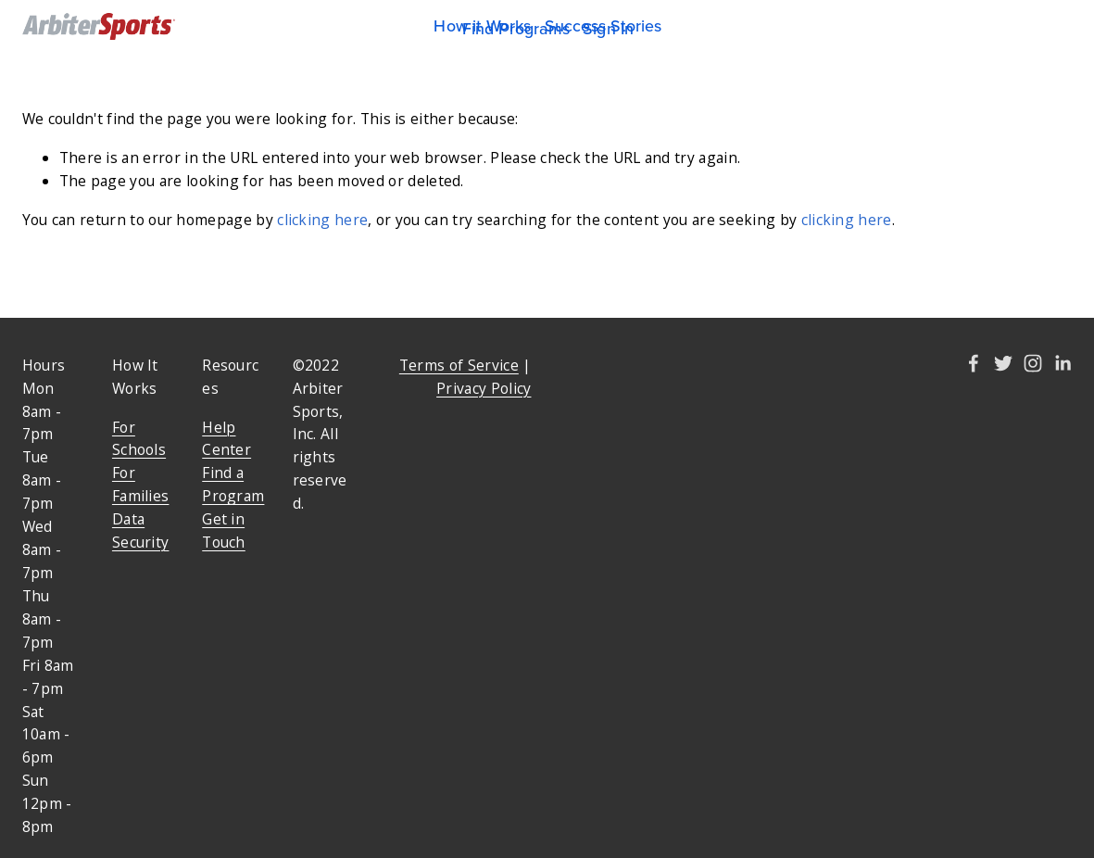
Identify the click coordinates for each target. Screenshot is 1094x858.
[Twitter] (1003, 363)
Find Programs (516, 29)
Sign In (608, 29)
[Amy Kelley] (973, 363)
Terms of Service (459, 365)
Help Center (226, 439)
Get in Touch (223, 530)
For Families (141, 484)
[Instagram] (1033, 363)
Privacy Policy (483, 388)
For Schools (139, 439)
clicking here (322, 219)
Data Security (141, 530)
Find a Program (233, 484)
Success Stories (603, 26)
